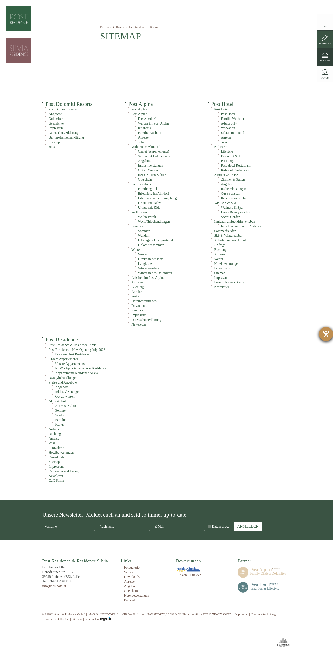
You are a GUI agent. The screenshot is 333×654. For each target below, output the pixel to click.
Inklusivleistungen (150, 165)
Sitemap (54, 142)
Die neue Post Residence (72, 354)
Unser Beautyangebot (235, 212)
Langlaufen (146, 263)
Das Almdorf (147, 118)
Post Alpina (140, 104)
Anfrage (137, 282)
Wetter (135, 296)
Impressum (56, 128)
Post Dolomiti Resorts (112, 26)
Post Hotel (222, 104)
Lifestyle (227, 151)
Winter (136, 249)
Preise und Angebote (63, 382)
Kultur (59, 424)
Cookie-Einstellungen (56, 618)
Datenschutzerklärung (63, 132)
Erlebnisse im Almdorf (153, 193)
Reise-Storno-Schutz (152, 175)
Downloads (139, 305)
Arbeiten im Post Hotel (230, 240)
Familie (60, 420)
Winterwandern (148, 268)
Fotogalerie (56, 448)
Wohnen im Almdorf (145, 147)
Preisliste (130, 600)
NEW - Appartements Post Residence (80, 368)
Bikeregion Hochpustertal (155, 240)
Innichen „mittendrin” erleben (234, 221)
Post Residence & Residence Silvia (72, 345)
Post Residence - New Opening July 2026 (77, 349)
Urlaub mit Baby (149, 203)
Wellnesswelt (140, 212)
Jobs (52, 147)
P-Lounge (227, 161)
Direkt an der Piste (151, 259)
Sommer (137, 226)
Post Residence (137, 26)
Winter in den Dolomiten (155, 273)
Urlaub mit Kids (149, 207)
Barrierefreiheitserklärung (66, 137)
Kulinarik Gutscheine (235, 170)
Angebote (55, 114)
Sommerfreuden (225, 231)
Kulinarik (144, 128)
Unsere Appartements (63, 359)
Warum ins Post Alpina (153, 123)
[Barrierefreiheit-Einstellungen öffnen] (326, 334)
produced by (98, 619)
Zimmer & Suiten (233, 179)
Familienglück (141, 184)
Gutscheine (131, 591)
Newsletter (138, 324)
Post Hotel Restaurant (236, 165)
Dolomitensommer (151, 245)
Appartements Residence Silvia (76, 373)
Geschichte (56, 123)
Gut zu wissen (230, 193)
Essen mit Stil (230, 156)
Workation (228, 128)
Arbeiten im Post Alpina (147, 277)
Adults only (229, 123)
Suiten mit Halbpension (154, 156)
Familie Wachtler (149, 132)
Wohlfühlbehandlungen (154, 221)
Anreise (143, 137)
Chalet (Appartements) (153, 151)
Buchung (137, 287)
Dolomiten (56, 118)
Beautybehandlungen (63, 377)
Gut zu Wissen (148, 170)
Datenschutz (220, 526)
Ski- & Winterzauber (228, 235)
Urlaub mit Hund (232, 132)
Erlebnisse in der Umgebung (157, 198)
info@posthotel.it (54, 586)
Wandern (144, 235)
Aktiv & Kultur (59, 401)
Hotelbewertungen (144, 301)
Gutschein (145, 179)
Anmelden (248, 526)
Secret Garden (230, 217)
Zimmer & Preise (226, 175)
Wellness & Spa (225, 203)
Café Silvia (56, 480)
